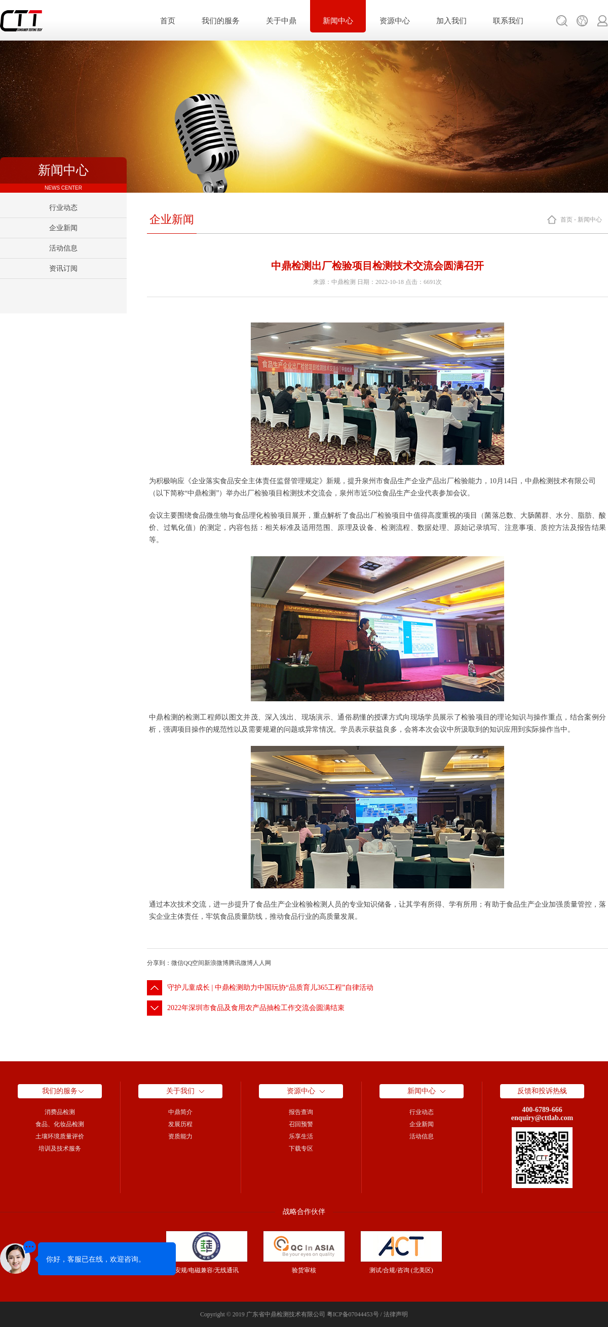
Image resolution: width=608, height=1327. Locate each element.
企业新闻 (63, 228)
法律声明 (396, 1314)
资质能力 (180, 1136)
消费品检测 (60, 1112)
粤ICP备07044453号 (353, 1314)
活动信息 (63, 248)
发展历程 (180, 1124)
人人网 (262, 962)
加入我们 (451, 21)
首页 (167, 21)
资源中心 (394, 21)
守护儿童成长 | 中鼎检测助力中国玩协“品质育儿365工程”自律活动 (270, 987)
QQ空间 (193, 962)
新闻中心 (338, 21)
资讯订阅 (63, 268)
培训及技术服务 (60, 1148)
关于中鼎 (281, 21)
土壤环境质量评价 (59, 1136)
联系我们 (508, 21)
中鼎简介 (180, 1112)
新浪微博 (216, 962)
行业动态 (63, 207)
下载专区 (301, 1148)
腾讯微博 (241, 962)
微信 (177, 962)
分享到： (159, 962)
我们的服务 (221, 21)
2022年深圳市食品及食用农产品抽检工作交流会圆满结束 (256, 1008)
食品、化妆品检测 (59, 1124)
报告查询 (301, 1112)
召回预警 (301, 1124)
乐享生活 (301, 1136)
